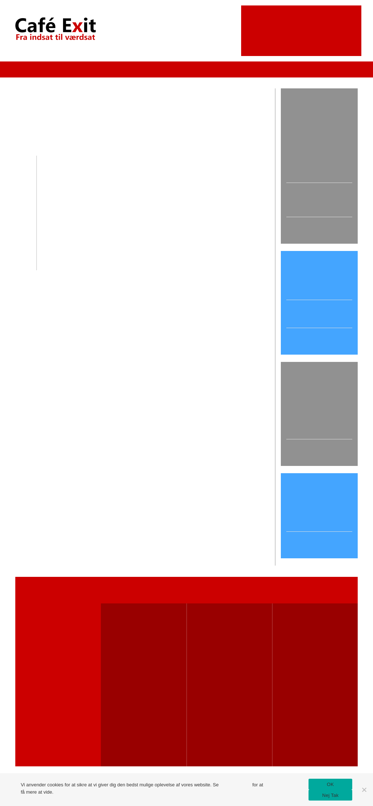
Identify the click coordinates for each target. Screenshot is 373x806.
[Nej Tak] (364, 789)
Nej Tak (330, 795)
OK (330, 784)
